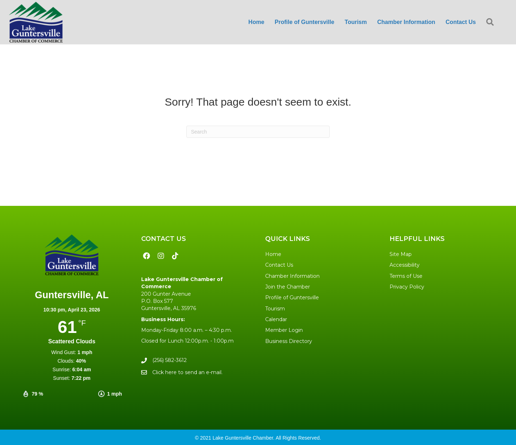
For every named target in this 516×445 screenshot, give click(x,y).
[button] (491, 22)
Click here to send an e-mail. (187, 372)
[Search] (258, 132)
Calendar (276, 319)
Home (273, 254)
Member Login (284, 330)
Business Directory (288, 341)
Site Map (401, 254)
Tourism (275, 308)
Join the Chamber (287, 287)
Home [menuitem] (256, 22)
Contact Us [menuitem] (461, 22)
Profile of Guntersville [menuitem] (304, 22)
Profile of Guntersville (292, 297)
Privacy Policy (407, 287)
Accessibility (405, 265)
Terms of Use (406, 276)
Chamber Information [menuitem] (406, 22)
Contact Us (279, 265)
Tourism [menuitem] (356, 22)
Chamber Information (292, 276)
